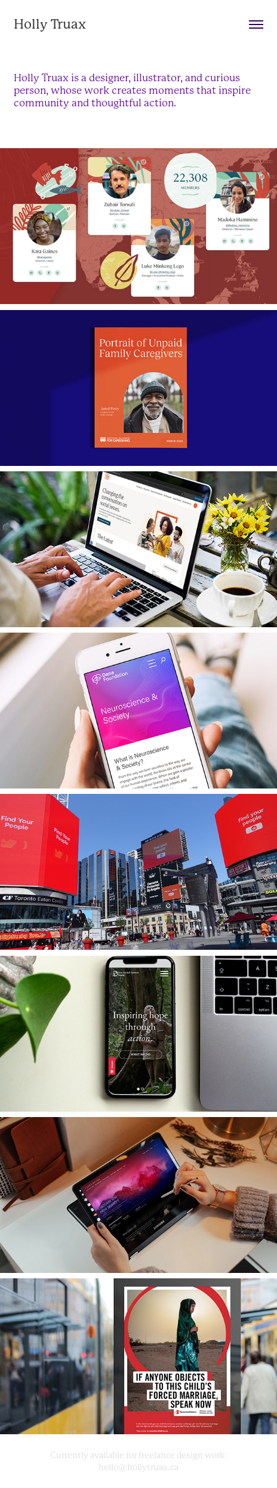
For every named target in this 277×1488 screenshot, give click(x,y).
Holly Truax (50, 24)
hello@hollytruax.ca (138, 1467)
